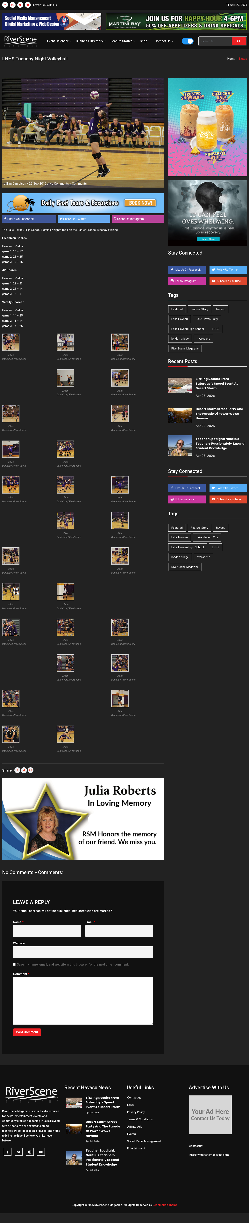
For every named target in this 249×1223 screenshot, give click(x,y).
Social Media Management (144, 1141)
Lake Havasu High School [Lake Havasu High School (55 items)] (187, 329)
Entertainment (136, 1148)
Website (19, 943)
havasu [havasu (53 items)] (220, 309)
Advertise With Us (44, 5)
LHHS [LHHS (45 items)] (215, 329)
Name (18, 922)
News (130, 1105)
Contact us (134, 1097)
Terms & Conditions (140, 1119)
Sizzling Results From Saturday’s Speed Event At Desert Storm (217, 383)
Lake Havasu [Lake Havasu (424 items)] (179, 319)
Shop (145, 41)
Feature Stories (123, 41)
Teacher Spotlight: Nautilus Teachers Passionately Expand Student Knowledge (220, 443)
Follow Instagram (185, 280)
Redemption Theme (165, 1204)
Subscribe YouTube (228, 280)
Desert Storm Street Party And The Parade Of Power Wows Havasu (219, 414)
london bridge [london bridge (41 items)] (180, 338)
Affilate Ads (134, 1126)
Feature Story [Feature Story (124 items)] (199, 309)
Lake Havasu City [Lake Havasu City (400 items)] (207, 319)
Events (131, 1134)
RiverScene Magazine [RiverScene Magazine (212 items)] (185, 348)
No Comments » (60, 183)
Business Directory (91, 41)
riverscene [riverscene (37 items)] (203, 338)
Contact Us (164, 41)
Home (231, 59)
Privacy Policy (136, 1112)
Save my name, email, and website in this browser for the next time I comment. (73, 964)
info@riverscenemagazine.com (209, 1155)
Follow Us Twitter (227, 269)
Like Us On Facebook (188, 269)
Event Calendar (59, 41)
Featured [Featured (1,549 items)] (177, 309)
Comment (21, 974)
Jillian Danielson (15, 183)
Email (90, 922)
